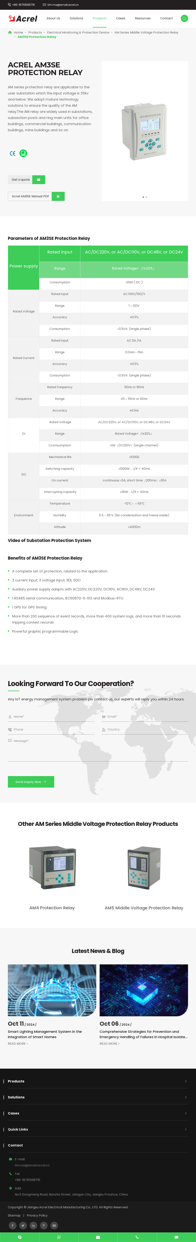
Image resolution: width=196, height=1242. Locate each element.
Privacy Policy (37, 1215)
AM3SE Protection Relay (37, 37)
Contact (166, 18)
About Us (53, 18)
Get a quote (28, 179)
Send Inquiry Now (34, 782)
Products (99, 18)
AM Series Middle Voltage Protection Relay (146, 32)
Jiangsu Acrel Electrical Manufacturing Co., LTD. (62, 1207)
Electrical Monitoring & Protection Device (78, 32)
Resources (143, 18)
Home (18, 32)
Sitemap (14, 1215)
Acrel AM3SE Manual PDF (38, 196)
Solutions (76, 18)
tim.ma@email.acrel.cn (63, 5)
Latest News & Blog (98, 955)
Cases (120, 18)
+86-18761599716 (23, 5)
